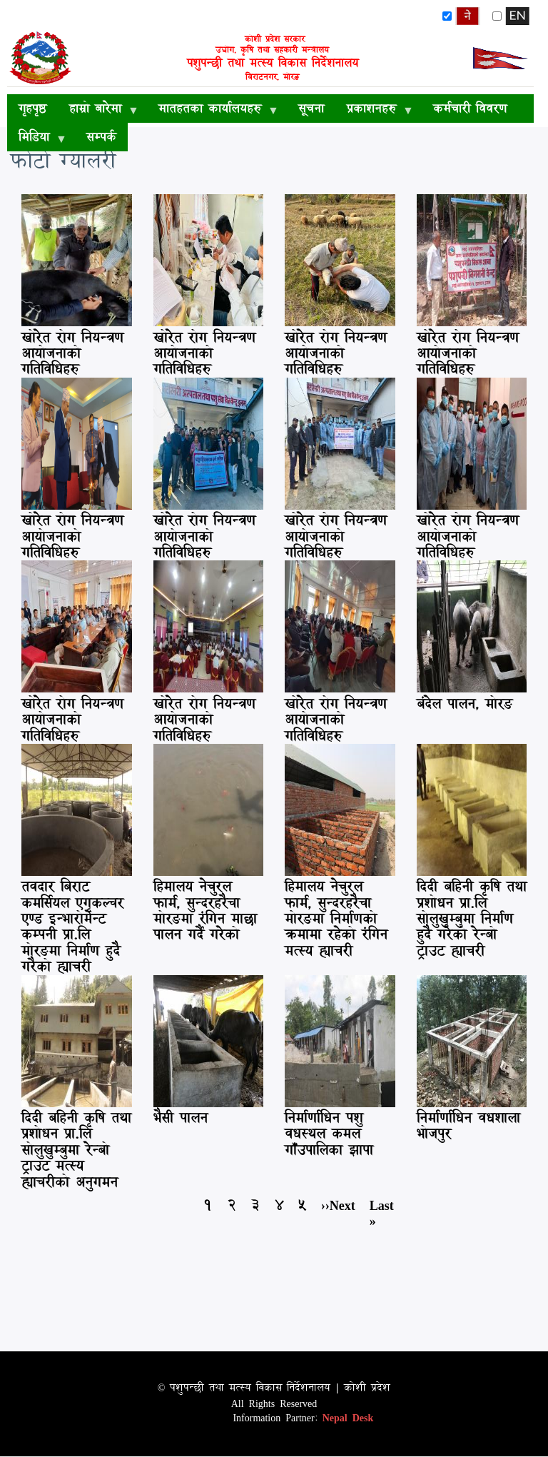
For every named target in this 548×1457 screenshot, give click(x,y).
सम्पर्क (101, 136)
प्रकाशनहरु (374, 111)
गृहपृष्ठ (32, 108)
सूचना (311, 108)
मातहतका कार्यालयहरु (212, 111)
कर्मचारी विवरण (470, 108)
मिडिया (36, 139)
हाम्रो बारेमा (98, 111)
